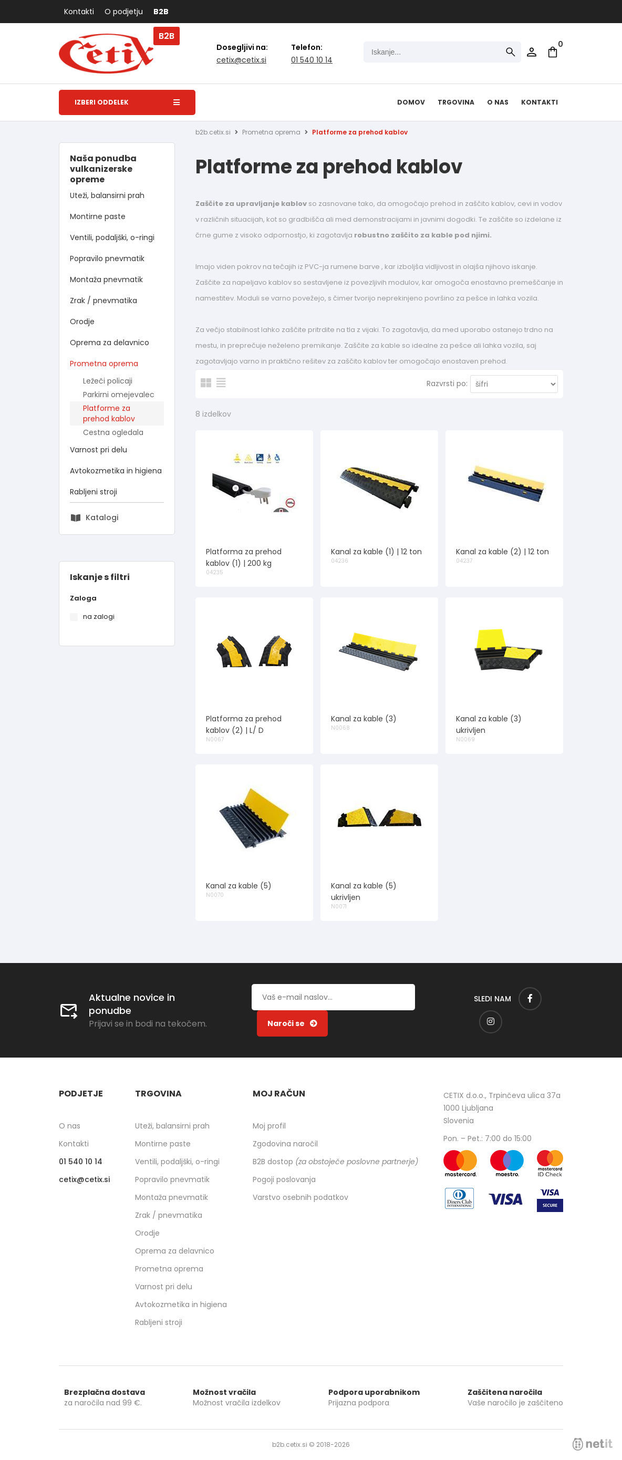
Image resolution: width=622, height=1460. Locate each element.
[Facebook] (530, 998)
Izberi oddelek (127, 102)
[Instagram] (490, 1021)
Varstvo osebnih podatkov (300, 1197)
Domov (411, 102)
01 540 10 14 (312, 60)
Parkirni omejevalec (118, 394)
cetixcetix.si (241, 60)
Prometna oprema (104, 363)
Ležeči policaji (107, 381)
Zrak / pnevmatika (103, 300)
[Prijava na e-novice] (292, 1023)
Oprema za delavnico (109, 342)
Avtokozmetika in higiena (116, 470)
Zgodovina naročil (285, 1143)
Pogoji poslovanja (284, 1179)
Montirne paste (98, 216)
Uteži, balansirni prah (107, 195)
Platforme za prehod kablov (109, 413)
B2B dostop (335, 1161)
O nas (498, 102)
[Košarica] (552, 52)
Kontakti (79, 11)
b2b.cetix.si (213, 132)
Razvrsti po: (447, 383)
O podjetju (124, 11)
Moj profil (269, 1126)
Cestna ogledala (113, 432)
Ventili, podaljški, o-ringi (112, 237)
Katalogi (102, 517)
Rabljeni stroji (93, 491)
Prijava (531, 52)
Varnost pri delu (98, 449)
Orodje (82, 321)
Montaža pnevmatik (106, 279)
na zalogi (99, 617)
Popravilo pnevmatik (107, 258)
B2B (161, 11)
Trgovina (456, 102)
